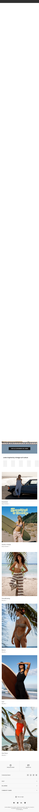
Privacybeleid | (14, 807)
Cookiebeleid (25, 808)
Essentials (5, 502)
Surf (3, 702)
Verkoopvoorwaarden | (21, 807)
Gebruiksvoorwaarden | (30, 807)
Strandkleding (6, 598)
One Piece (5, 753)
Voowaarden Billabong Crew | (16, 808)
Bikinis (4, 650)
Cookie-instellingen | (8, 807)
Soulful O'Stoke (6, 544)
